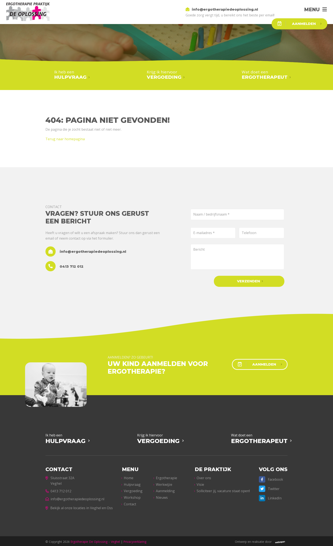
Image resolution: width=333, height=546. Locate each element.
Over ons (204, 476)
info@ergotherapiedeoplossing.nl (74, 497)
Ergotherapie (166, 476)
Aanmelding (165, 489)
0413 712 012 (58, 489)
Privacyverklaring (134, 540)
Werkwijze (164, 483)
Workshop (132, 496)
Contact (130, 502)
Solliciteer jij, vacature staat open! (223, 489)
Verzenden (255, 280)
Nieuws (162, 496)
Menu (309, 9)
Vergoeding (133, 489)
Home (128, 476)
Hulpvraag (132, 483)
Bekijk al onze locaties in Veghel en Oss (79, 506)
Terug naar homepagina (65, 138)
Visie (200, 483)
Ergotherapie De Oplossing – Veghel (95, 540)
